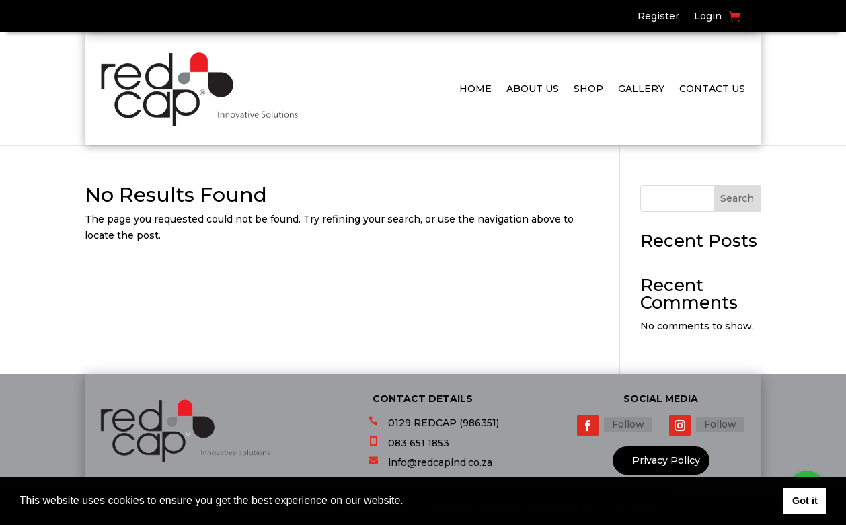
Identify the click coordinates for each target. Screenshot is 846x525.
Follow (628, 424)
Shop (588, 89)
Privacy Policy (666, 460)
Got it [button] (805, 500)
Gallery (641, 89)
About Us (532, 89)
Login (708, 16)
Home (475, 89)
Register (658, 16)
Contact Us (712, 89)
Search (737, 198)
